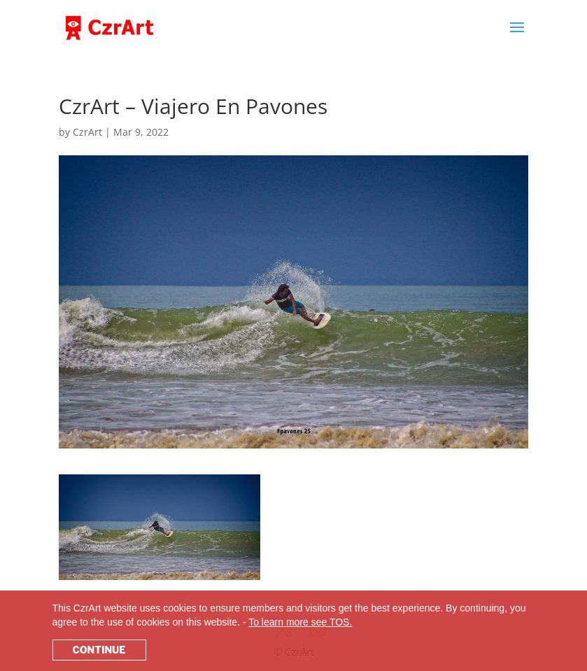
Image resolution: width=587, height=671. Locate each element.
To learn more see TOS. (300, 622)
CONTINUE (99, 650)
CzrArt (87, 132)
